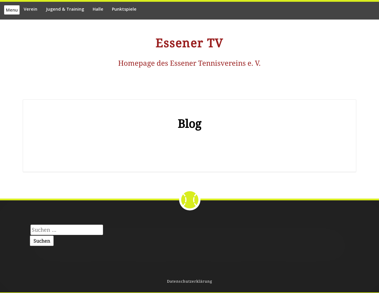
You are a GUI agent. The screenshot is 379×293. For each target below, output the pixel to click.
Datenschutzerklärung (189, 281)
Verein (30, 9)
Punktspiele (124, 9)
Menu (12, 10)
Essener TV (189, 43)
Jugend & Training (65, 9)
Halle (98, 9)
